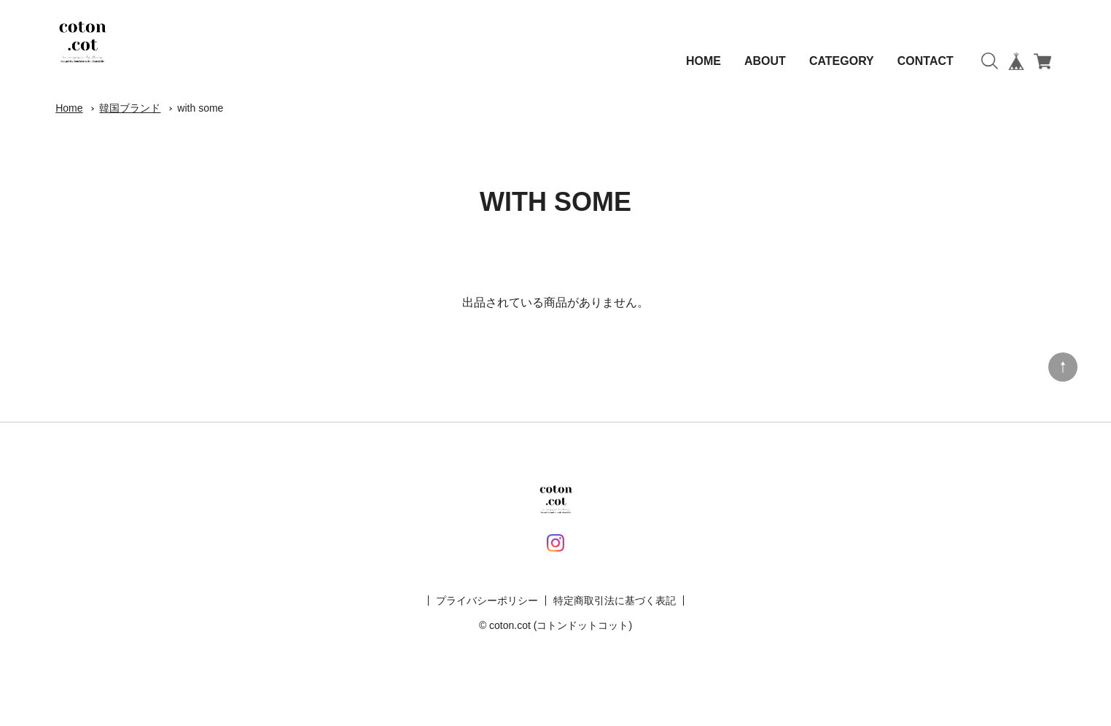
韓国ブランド (129, 108)
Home (68, 108)
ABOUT (765, 61)
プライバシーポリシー (487, 600)
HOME (703, 61)
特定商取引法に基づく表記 (614, 600)
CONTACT (925, 61)
